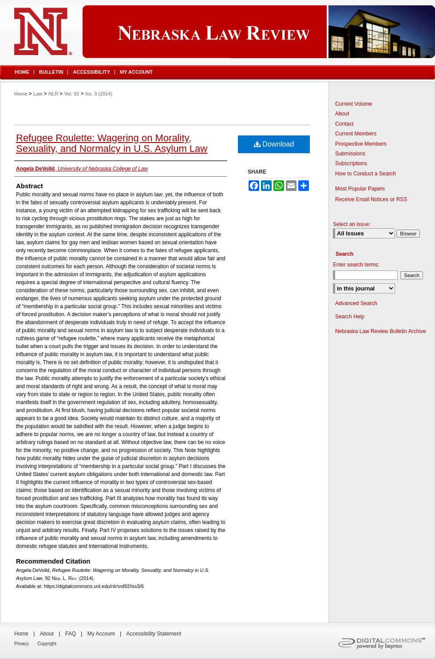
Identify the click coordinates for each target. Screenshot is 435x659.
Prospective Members (361, 144)
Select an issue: (352, 224)
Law (37, 93)
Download (274, 144)
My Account (101, 634)
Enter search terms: (356, 265)
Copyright (46, 643)
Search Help (349, 317)
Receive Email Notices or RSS (371, 199)
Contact (344, 124)
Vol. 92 (71, 93)
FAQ (70, 634)
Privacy (21, 643)
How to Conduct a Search (365, 174)
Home (20, 93)
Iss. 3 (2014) (98, 93)
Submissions (350, 154)
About (342, 114)
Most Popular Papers (360, 189)
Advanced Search (356, 303)
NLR (53, 93)
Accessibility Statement (154, 634)
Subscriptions (351, 163)
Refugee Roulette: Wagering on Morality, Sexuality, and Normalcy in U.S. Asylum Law (111, 143)
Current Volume (353, 104)
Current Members (355, 134)
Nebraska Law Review (217, 31)
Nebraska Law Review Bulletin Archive (380, 331)
